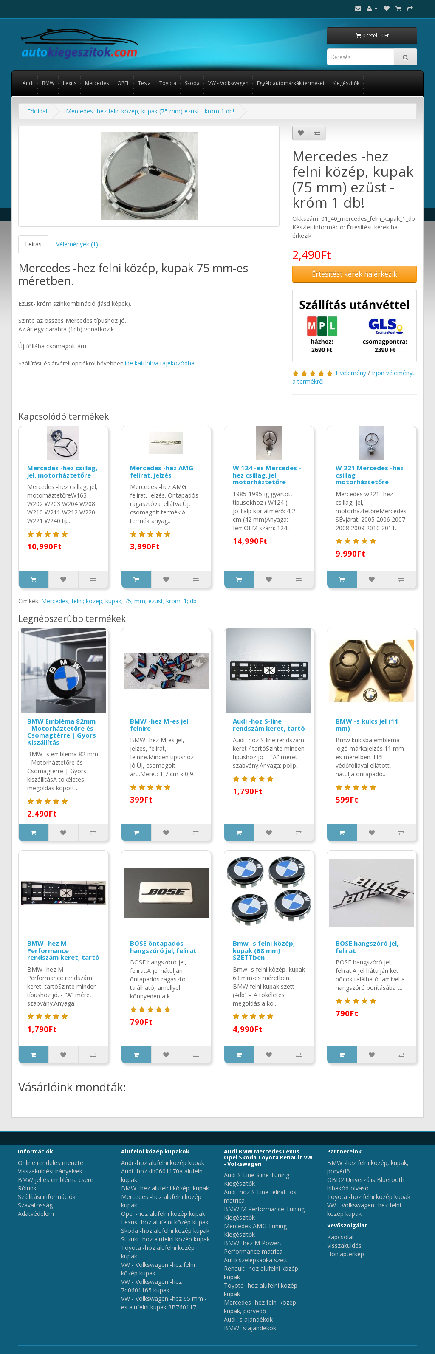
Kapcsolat (340, 1237)
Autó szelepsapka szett (256, 1260)
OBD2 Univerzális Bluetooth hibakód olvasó (365, 1184)
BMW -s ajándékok (250, 1328)
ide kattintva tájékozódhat (161, 363)
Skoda (192, 83)
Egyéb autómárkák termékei (290, 83)
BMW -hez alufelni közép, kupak (165, 1188)
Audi (28, 83)
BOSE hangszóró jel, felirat (367, 947)
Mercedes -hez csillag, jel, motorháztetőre (62, 471)
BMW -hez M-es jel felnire (159, 724)
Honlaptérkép (345, 1254)
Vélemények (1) (77, 244)
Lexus (69, 83)
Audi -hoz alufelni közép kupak (162, 1163)
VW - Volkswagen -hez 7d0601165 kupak (151, 1286)
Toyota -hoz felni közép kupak (368, 1197)
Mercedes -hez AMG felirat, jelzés (161, 471)
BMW (48, 83)
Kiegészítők (346, 83)
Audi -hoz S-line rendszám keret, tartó (269, 724)
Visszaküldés (344, 1245)
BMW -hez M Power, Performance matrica (253, 1247)
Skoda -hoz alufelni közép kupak (165, 1231)
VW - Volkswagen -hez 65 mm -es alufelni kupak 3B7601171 (164, 1303)
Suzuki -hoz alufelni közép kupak (165, 1239)
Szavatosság (35, 1205)
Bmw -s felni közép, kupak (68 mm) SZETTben (264, 950)
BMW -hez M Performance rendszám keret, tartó (63, 950)
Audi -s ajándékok (248, 1319)
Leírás (33, 244)
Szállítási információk (47, 1197)
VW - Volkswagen (228, 83)
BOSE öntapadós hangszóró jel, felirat (163, 947)
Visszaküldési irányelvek (50, 1171)
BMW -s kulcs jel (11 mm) (367, 724)
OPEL (123, 83)
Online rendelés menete (50, 1163)
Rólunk (27, 1188)
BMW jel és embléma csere (55, 1180)
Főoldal (37, 111)
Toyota (167, 83)
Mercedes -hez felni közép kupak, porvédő (260, 1306)
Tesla (144, 83)
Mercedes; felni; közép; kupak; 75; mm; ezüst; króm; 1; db (119, 601)
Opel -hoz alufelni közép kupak (163, 1214)
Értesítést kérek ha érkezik (354, 274)
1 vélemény (350, 373)
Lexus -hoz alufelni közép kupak (165, 1222)
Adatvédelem (36, 1214)
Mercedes (97, 83)
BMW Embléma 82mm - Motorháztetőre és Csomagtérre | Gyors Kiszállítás (61, 731)
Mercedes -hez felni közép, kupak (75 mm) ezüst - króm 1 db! (150, 111)
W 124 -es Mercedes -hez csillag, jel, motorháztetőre (267, 475)
